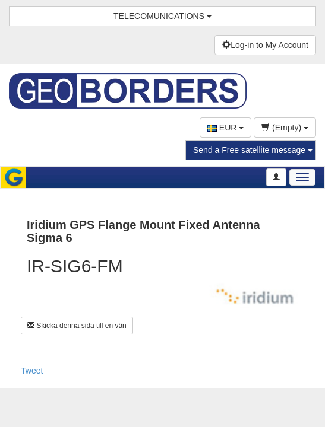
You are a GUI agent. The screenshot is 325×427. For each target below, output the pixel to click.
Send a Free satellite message (253, 150)
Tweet (32, 370)
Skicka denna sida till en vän (77, 325)
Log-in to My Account (265, 45)
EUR (225, 127)
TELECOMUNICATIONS (162, 16)
